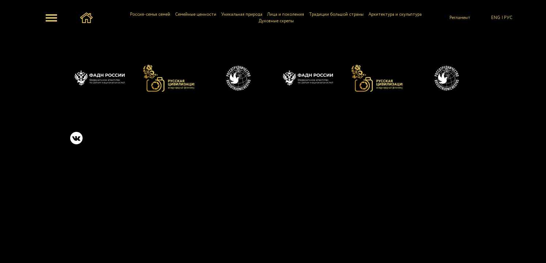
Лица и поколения (285, 14)
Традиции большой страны (336, 14)
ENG (495, 18)
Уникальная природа (241, 14)
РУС (508, 18)
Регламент (460, 18)
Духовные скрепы (276, 21)
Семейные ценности (195, 14)
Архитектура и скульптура (395, 14)
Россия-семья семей (150, 14)
